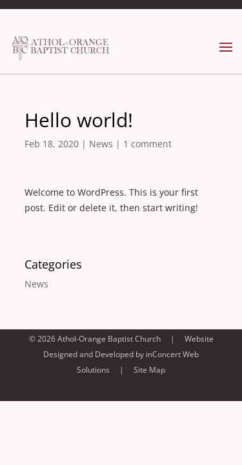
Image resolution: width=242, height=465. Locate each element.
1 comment (147, 144)
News (101, 144)
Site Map (149, 369)
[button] (226, 55)
